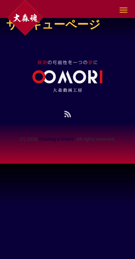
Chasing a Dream (57, 139)
